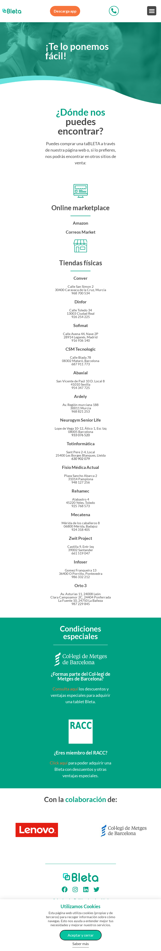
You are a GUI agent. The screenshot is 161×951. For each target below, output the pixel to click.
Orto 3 (80, 585)
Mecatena (80, 514)
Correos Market (80, 232)
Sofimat (80, 325)
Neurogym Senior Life (80, 420)
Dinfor (80, 301)
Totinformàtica (81, 443)
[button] (151, 10)
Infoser (80, 561)
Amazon (80, 223)
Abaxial (80, 372)
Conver (80, 278)
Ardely (80, 396)
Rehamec (80, 490)
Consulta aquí (65, 688)
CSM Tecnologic (81, 349)
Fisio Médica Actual (80, 467)
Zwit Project (80, 538)
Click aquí (59, 762)
